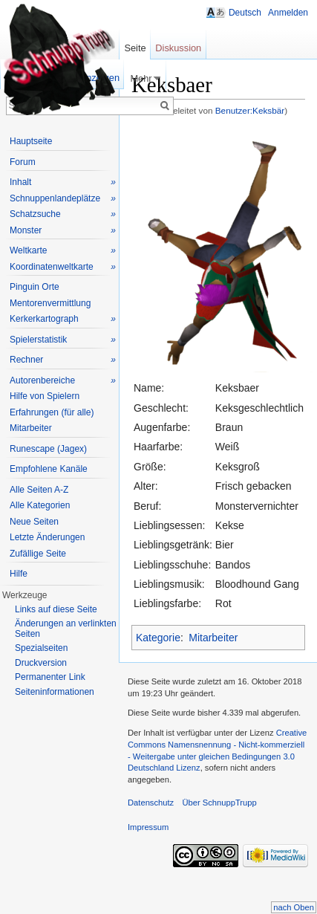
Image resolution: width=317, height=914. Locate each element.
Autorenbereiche (63, 380)
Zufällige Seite (38, 553)
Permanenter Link (50, 677)
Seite (135, 48)
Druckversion (41, 663)
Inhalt (63, 182)
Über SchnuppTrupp (219, 802)
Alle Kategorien (40, 505)
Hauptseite (31, 141)
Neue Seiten (34, 521)
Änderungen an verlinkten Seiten (66, 628)
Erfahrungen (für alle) (52, 412)
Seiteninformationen (54, 692)
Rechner (63, 360)
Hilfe (18, 573)
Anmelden (288, 12)
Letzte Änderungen (47, 537)
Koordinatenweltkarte (63, 267)
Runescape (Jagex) (48, 449)
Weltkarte (63, 250)
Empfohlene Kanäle (49, 469)
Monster (63, 230)
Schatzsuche (63, 214)
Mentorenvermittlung (50, 303)
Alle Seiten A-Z (39, 489)
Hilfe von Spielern (44, 396)
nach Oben (293, 907)
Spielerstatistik (63, 340)
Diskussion (178, 48)
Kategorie (158, 638)
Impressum (148, 827)
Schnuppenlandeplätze (63, 198)
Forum (23, 162)
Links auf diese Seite (56, 609)
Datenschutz (151, 802)
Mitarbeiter (213, 638)
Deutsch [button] (245, 12)
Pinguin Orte (34, 287)
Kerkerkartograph (63, 319)
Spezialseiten (41, 648)
